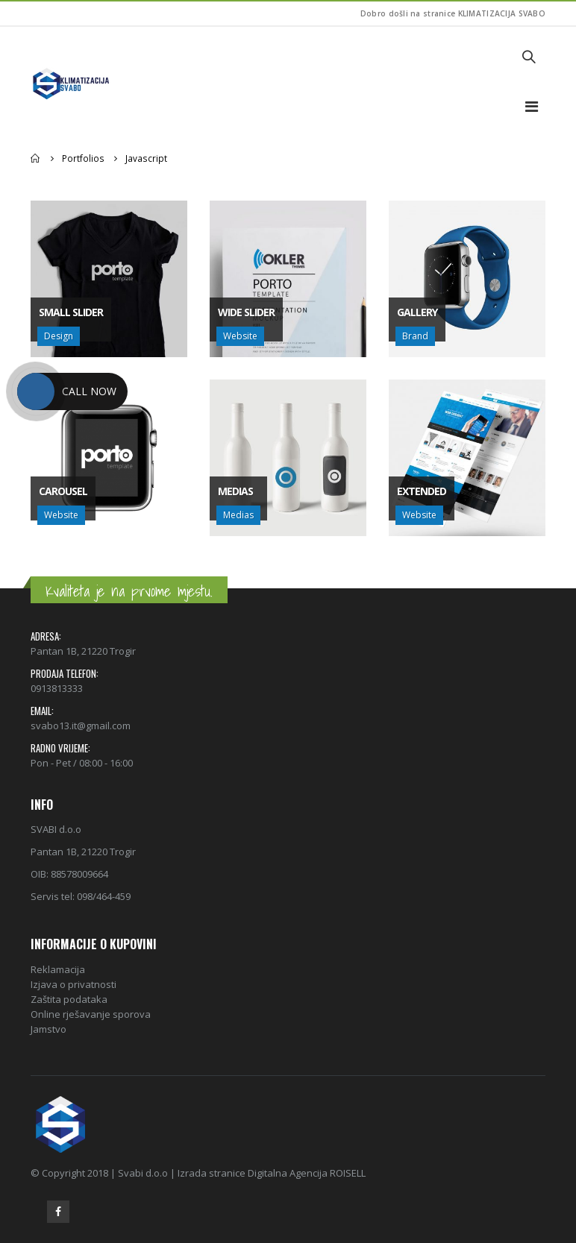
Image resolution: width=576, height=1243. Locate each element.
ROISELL (348, 1173)
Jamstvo (48, 1029)
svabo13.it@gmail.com (81, 725)
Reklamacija (58, 969)
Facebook (58, 1211)
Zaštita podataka (69, 999)
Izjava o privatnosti (73, 984)
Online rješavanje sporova (91, 1014)
